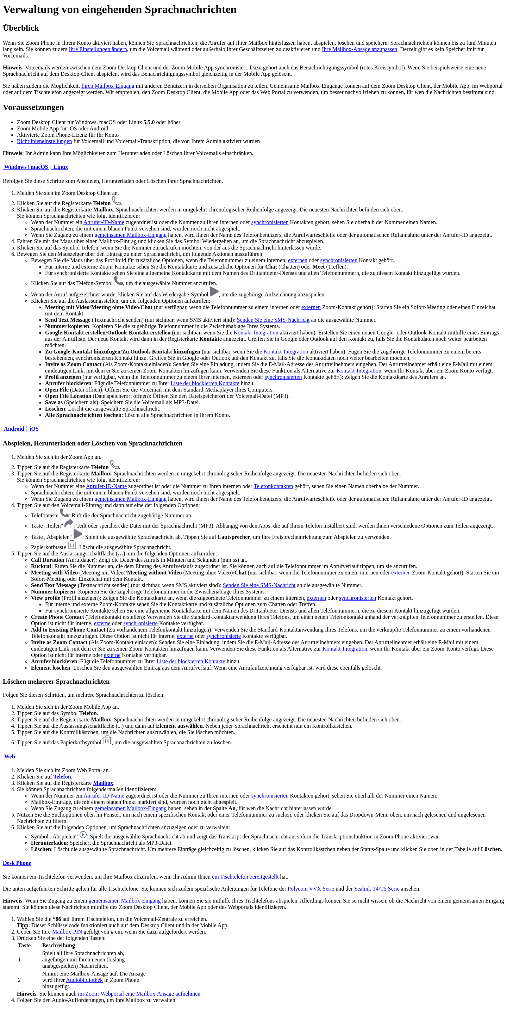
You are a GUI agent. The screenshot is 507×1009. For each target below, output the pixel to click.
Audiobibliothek (84, 980)
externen (297, 260)
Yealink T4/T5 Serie (377, 889)
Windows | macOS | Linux (35, 167)
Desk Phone (17, 863)
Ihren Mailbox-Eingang (107, 86)
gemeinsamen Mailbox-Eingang (130, 235)
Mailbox (103, 783)
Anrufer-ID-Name (103, 222)
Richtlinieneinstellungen (44, 141)
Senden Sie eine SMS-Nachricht (273, 320)
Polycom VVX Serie (311, 889)
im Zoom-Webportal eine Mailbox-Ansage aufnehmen (139, 994)
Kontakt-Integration (256, 333)
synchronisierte (140, 623)
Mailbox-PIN (67, 932)
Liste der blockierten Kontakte (205, 383)
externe (102, 623)
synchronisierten (270, 222)
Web (9, 756)
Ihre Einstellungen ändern (98, 49)
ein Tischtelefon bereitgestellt (245, 877)
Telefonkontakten (273, 486)
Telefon (62, 777)
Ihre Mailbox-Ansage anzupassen (359, 49)
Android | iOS (21, 429)
